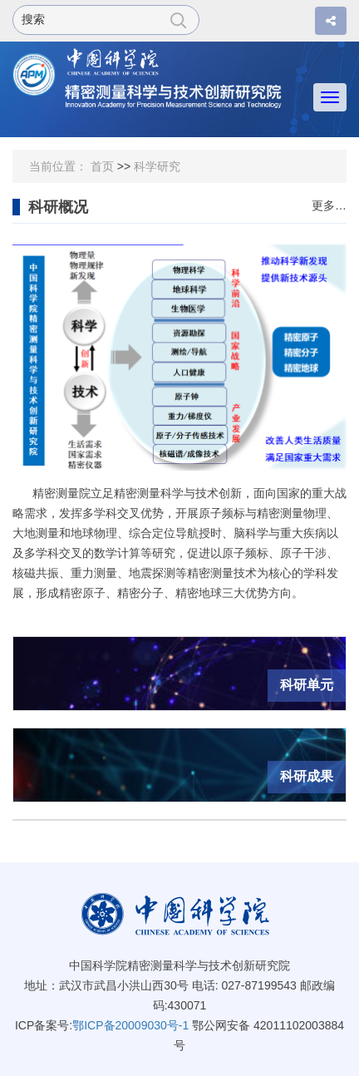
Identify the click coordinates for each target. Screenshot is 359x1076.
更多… (329, 206)
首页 (102, 166)
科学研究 (157, 166)
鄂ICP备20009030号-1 (130, 1025)
